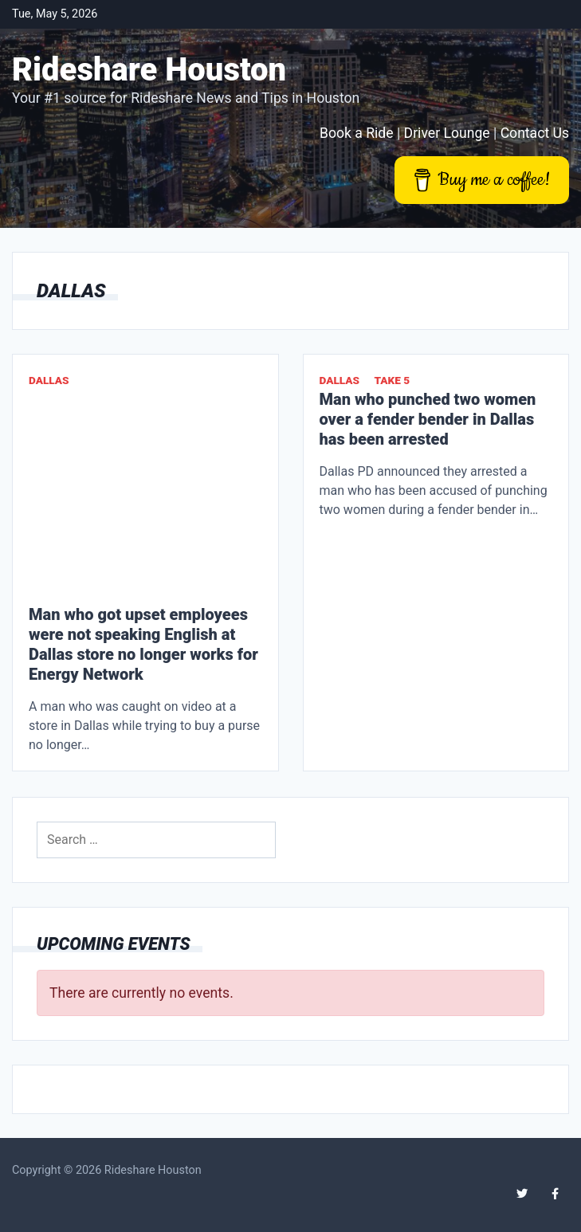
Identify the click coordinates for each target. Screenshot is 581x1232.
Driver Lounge (447, 133)
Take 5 (392, 380)
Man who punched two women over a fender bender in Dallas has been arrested (428, 419)
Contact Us (535, 133)
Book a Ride (357, 133)
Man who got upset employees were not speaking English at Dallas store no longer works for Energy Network (143, 644)
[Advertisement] (145, 497)
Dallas (49, 380)
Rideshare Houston (149, 69)
